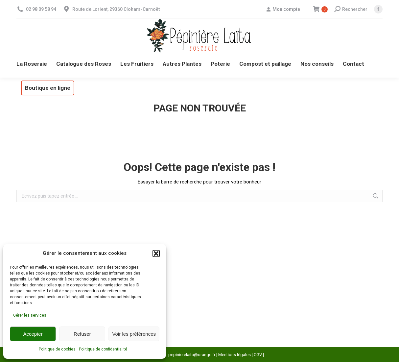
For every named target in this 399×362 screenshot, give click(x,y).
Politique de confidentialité (103, 349)
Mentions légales (234, 354)
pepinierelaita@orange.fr (191, 354)
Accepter (33, 334)
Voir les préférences (134, 334)
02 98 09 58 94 (41, 9)
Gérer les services (29, 315)
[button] (156, 253)
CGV (258, 354)
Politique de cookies (57, 349)
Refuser (82, 334)
